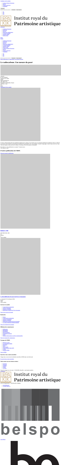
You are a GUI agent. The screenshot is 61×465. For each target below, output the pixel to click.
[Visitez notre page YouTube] (4, 368)
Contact (4, 349)
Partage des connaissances (8, 32)
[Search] (5, 9)
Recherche (5, 30)
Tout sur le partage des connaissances (7, 337)
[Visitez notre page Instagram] (5, 364)
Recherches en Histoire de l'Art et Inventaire (11, 310)
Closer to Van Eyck (6, 5)
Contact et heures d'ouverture (8, 3)
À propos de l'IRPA (6, 33)
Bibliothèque (5, 330)
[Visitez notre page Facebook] (5, 363)
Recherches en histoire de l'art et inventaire (11, 321)
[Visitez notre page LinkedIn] (4, 365)
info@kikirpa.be (6, 385)
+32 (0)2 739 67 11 (6, 386)
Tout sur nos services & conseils (6, 312)
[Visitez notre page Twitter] (4, 367)
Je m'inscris (2, 371)
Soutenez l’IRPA (6, 350)
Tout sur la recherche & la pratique (7, 324)
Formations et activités (7, 333)
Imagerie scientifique (7, 309)
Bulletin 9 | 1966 (4, 230)
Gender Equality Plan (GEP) (8, 348)
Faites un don (5, 35)
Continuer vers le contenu (5, 1)
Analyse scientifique (7, 308)
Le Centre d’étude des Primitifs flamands (11, 322)
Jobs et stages (5, 346)
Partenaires (5, 344)
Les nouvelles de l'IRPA (7, 343)
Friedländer (5, 6)
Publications (5, 329)
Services (4, 31)
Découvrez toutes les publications (7, 153)
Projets (4, 317)
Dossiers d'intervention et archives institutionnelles (13, 335)
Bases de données (6, 332)
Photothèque (5, 331)
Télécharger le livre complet (5, 87)
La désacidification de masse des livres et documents (13, 296)
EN (3, 14)
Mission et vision (6, 342)
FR (3, 13)
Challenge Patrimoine (7, 29)
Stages (4, 334)
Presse (4, 345)
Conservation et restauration (8, 307)
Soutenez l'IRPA (6, 34)
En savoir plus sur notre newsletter (7, 359)
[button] (1, 37)
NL (3, 11)
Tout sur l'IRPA (3, 352)
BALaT (4, 4)
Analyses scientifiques (7, 319)
